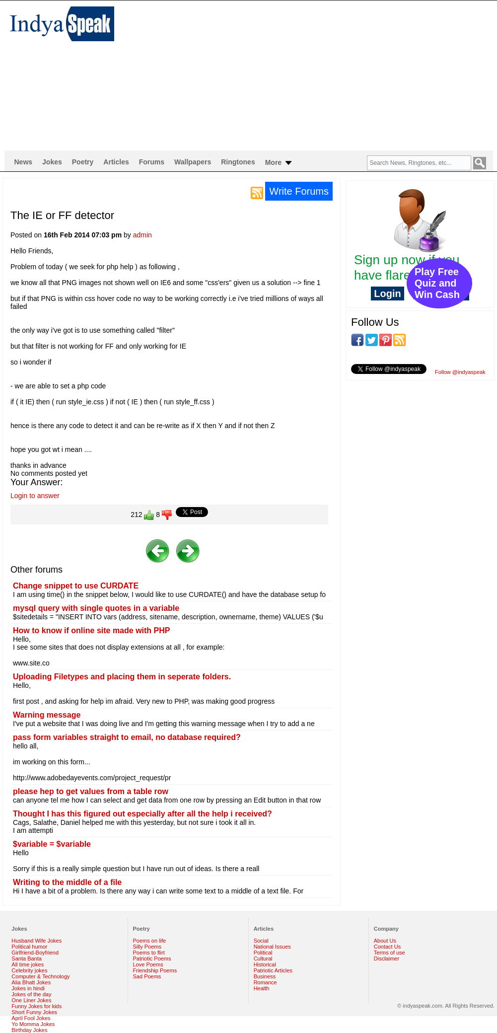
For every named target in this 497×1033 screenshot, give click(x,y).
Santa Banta (26, 958)
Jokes (52, 162)
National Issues (272, 947)
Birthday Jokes (29, 1030)
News (23, 162)
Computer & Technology (40, 976)
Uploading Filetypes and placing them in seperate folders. (122, 676)
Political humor (29, 947)
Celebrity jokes (29, 970)
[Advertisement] (257, 75)
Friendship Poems (155, 970)
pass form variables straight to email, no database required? (127, 737)
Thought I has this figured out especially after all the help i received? (142, 814)
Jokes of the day (31, 994)
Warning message (46, 715)
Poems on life (149, 941)
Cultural (263, 958)
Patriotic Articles (273, 970)
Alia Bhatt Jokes (31, 982)
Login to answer (35, 496)
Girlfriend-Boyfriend (35, 953)
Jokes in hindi (28, 988)
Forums (151, 162)
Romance (265, 982)
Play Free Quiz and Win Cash (437, 283)
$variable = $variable (52, 844)
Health (262, 988)
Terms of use (389, 953)
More (279, 163)
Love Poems (148, 964)
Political (263, 953)
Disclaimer (386, 958)
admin (142, 235)
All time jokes (27, 964)
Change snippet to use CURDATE (76, 586)
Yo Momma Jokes (33, 1024)
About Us (385, 941)
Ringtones (238, 162)
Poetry (83, 162)
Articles (116, 162)
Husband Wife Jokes (36, 941)
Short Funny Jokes (34, 1012)
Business (265, 976)
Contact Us (387, 947)
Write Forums (299, 191)
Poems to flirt (149, 953)
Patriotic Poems (152, 958)
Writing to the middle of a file (67, 882)
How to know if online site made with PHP (91, 630)
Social (261, 941)
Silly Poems (147, 947)
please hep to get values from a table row (90, 791)
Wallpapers (192, 162)
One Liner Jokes (31, 1000)
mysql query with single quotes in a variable (96, 608)
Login (387, 293)
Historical (265, 964)
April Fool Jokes (30, 1018)
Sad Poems (147, 976)
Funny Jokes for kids (36, 1006)
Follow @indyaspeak (460, 372)
